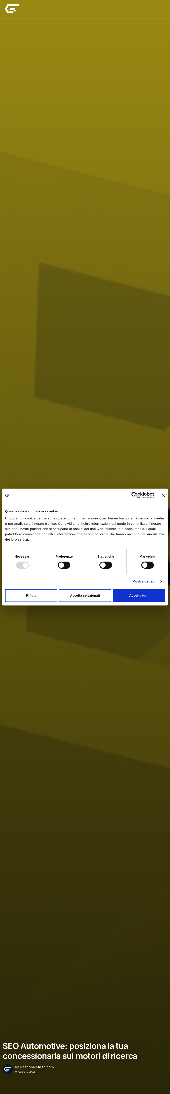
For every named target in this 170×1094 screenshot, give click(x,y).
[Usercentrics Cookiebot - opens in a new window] (134, 495)
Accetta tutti (139, 595)
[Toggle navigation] (162, 9)
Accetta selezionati (85, 595)
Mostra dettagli (144, 581)
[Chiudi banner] (163, 495)
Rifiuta (31, 595)
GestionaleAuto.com (37, 1067)
